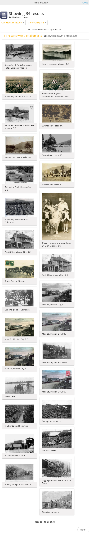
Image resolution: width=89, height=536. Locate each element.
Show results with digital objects (60, 35)
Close (85, 2)
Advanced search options (45, 29)
